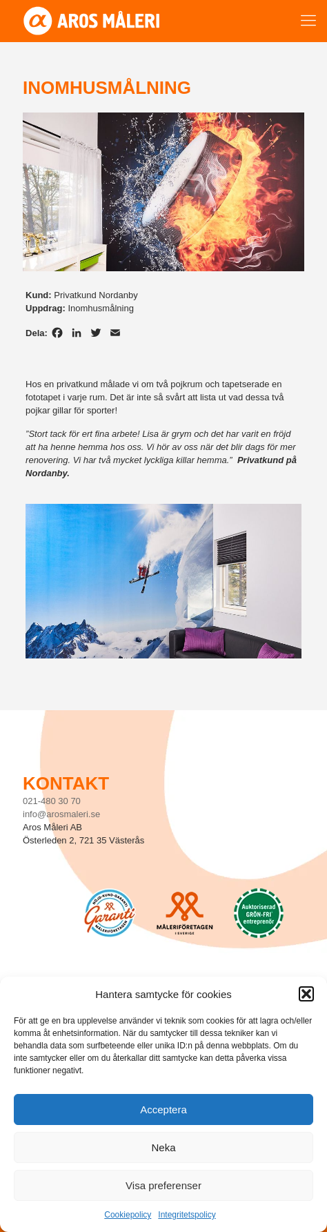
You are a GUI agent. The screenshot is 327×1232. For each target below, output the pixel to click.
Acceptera (163, 1109)
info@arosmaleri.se (61, 814)
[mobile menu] (308, 20)
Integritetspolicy (186, 1215)
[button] (306, 994)
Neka (163, 1147)
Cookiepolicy (127, 1215)
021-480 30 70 (52, 801)
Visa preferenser (163, 1185)
